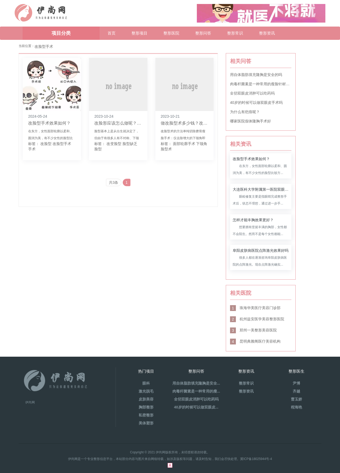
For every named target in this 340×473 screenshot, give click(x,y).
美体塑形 (146, 423)
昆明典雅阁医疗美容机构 (255, 341)
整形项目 (139, 33)
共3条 (113, 182)
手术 (32, 149)
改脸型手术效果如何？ (49, 123)
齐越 (296, 391)
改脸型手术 (62, 144)
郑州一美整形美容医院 (253, 330)
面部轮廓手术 (184, 144)
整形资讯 (267, 33)
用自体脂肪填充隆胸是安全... (196, 383)
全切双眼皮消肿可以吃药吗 (252, 93)
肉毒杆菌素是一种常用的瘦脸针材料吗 (260, 84)
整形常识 (235, 33)
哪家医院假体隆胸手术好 (250, 121)
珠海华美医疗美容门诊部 (255, 308)
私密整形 (146, 415)
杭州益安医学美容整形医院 (257, 319)
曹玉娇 (296, 399)
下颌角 (201, 144)
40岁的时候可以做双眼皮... (196, 407)
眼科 (146, 383)
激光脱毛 (146, 391)
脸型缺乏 (129, 144)
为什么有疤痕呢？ (245, 112)
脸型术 (166, 149)
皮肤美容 (146, 399)
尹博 (296, 383)
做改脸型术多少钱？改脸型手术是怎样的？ (201, 123)
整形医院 (171, 33)
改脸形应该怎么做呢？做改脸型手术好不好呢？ (139, 123)
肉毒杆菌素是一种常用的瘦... (196, 391)
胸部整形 (146, 407)
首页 (112, 33)
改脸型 (46, 144)
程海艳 (296, 407)
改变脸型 (114, 144)
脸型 (98, 149)
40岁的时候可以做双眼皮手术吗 (256, 102)
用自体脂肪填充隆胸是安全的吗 (256, 75)
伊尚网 (30, 402)
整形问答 (203, 33)
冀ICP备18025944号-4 (256, 459)
